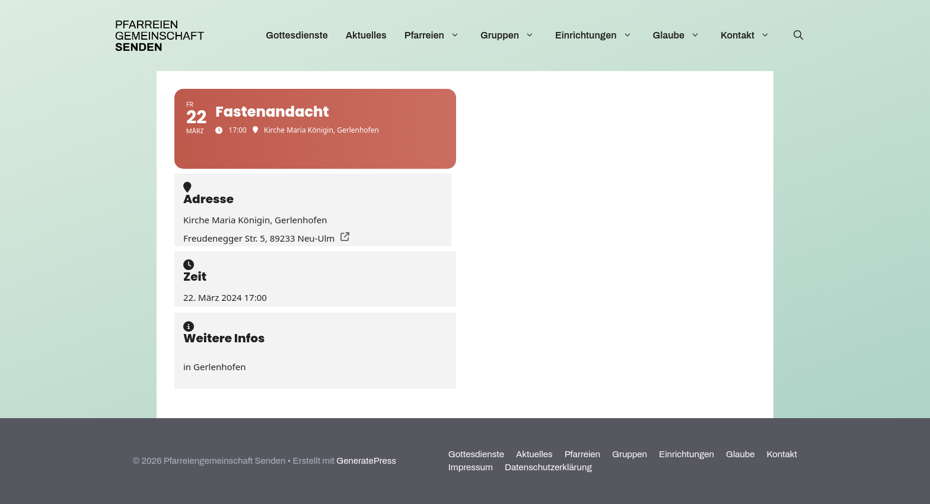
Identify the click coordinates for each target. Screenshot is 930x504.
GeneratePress (366, 461)
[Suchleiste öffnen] (798, 35)
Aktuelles (366, 35)
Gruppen (513, 35)
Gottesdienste (296, 35)
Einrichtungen (599, 35)
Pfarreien (438, 35)
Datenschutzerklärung (548, 467)
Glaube (682, 35)
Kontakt (751, 35)
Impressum (470, 467)
